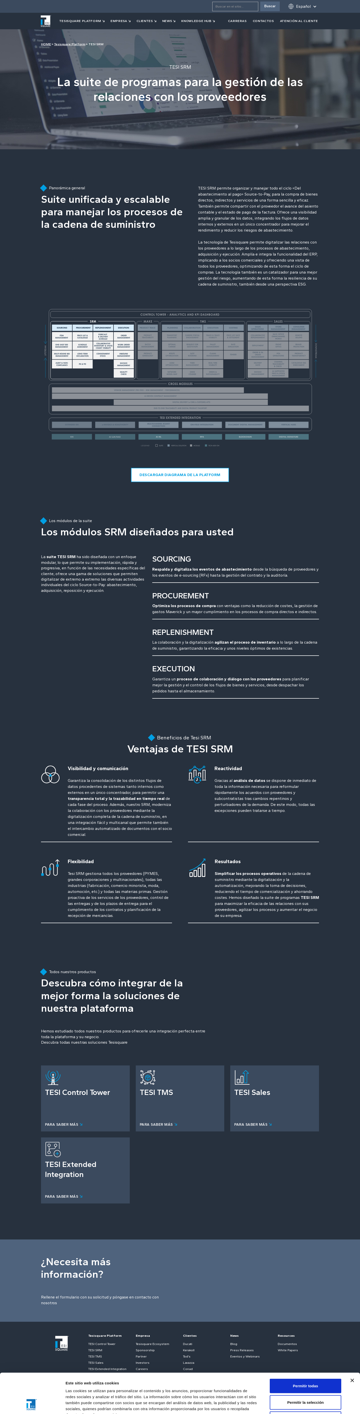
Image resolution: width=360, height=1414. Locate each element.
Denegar (305, 1381)
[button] (302, 6)
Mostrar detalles (270, 1404)
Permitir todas (305, 1348)
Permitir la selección (305, 1365)
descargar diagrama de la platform (180, 475)
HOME (46, 44)
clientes (144, 21)
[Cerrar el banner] (352, 1343)
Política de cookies (149, 1383)
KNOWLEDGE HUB (196, 21)
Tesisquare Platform (69, 44)
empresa (118, 21)
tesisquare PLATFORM (80, 21)
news (167, 21)
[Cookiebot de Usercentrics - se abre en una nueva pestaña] (32, 1404)
